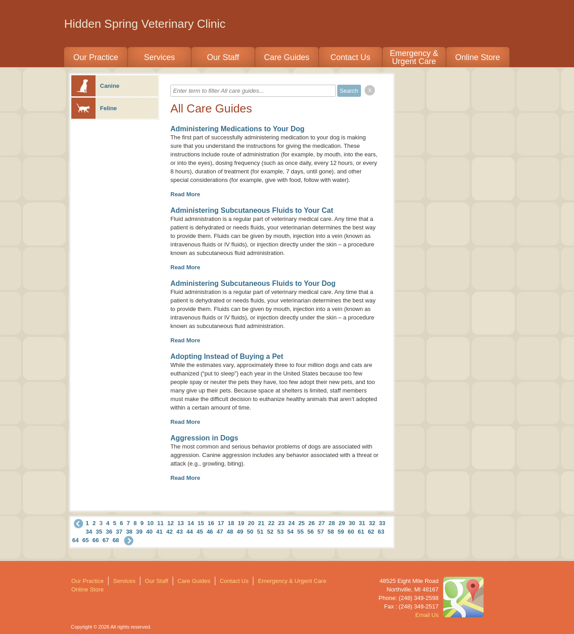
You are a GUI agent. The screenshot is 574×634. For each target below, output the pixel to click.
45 (199, 531)
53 (280, 531)
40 (149, 531)
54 (290, 531)
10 (150, 523)
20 (251, 523)
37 (119, 531)
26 (312, 523)
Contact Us (350, 57)
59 (341, 531)
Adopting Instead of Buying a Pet (226, 356)
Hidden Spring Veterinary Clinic (145, 23)
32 (372, 523)
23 (281, 523)
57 (320, 531)
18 (231, 523)
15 (200, 523)
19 (241, 523)
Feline (94, 108)
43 (179, 531)
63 (381, 531)
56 (310, 531)
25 (301, 523)
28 (332, 523)
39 (139, 531)
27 (321, 523)
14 (190, 523)
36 (109, 531)
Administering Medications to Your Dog (237, 129)
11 (160, 523)
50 (250, 531)
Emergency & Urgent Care (414, 57)
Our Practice (95, 57)
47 (220, 531)
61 (361, 531)
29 (342, 523)
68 (116, 540)
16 (211, 523)
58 (330, 531)
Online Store (477, 57)
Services (159, 57)
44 (190, 531)
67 (105, 540)
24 (291, 523)
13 (181, 523)
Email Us (427, 615)
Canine (95, 85)
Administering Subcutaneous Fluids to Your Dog (252, 283)
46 (210, 531)
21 (261, 523)
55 (300, 531)
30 (351, 523)
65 (85, 540)
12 (170, 523)
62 (371, 531)
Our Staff (223, 57)
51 (260, 531)
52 (270, 531)
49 (240, 531)
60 (351, 531)
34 (89, 531)
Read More (185, 194)
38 (129, 531)
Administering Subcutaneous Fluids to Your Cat (251, 210)
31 (362, 523)
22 (271, 523)
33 (382, 523)
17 (220, 523)
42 (169, 531)
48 (230, 531)
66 (95, 540)
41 (159, 531)
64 (75, 540)
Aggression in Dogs (204, 438)
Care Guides (286, 57)
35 (99, 531)
